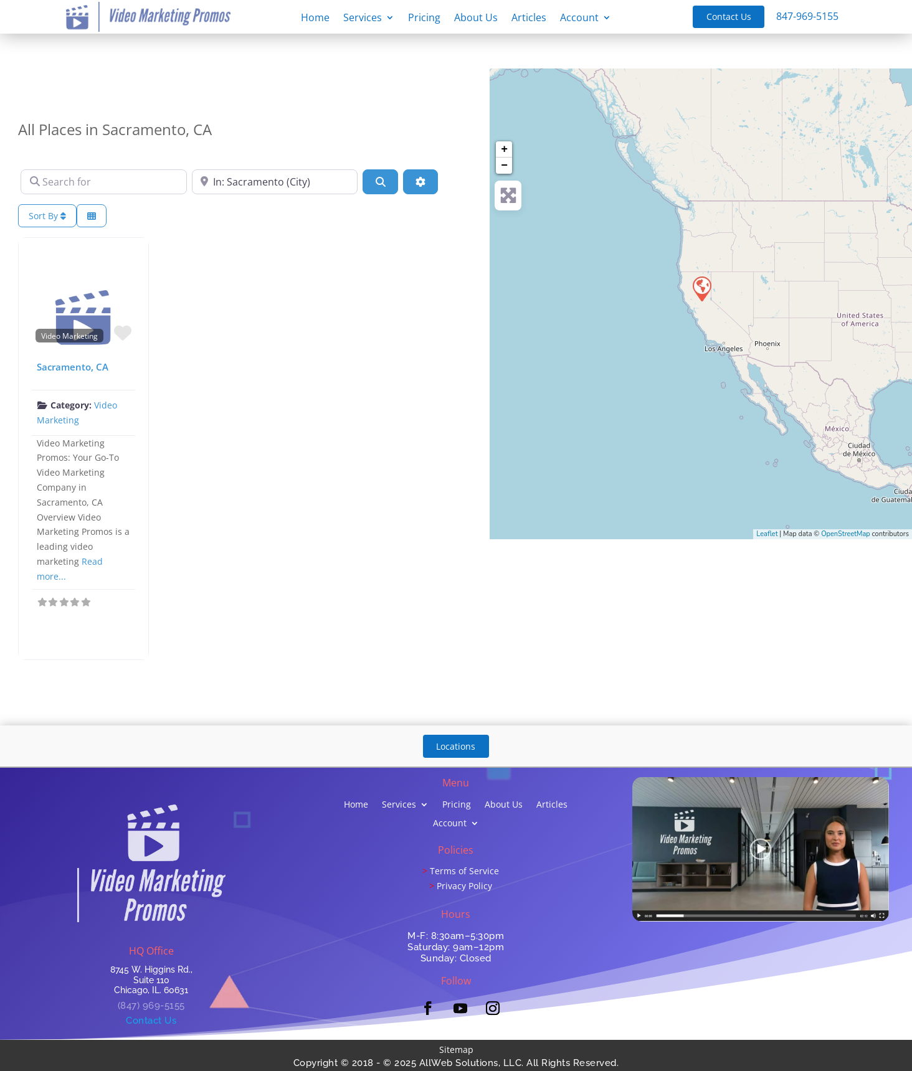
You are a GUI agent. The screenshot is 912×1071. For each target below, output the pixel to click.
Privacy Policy (464, 886)
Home (315, 18)
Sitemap (456, 1049)
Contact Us (728, 16)
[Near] (275, 181)
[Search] (380, 181)
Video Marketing (69, 336)
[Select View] (92, 215)
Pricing (424, 18)
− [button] (504, 165)
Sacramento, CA (72, 367)
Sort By (47, 216)
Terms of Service (464, 871)
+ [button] (504, 149)
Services (362, 18)
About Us (476, 18)
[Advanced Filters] (420, 181)
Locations (455, 746)
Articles (528, 18)
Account (579, 18)
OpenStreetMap (845, 534)
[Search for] (104, 181)
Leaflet (766, 534)
